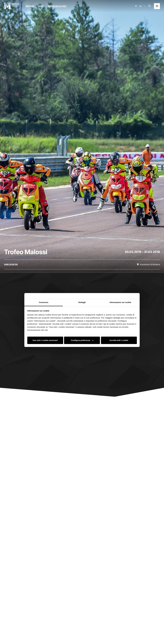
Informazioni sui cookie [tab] (120, 302)
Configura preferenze (82, 340)
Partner (30, 6)
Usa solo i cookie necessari (45, 340)
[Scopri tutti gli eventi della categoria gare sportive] (11, 264)
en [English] (140, 6)
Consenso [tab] (43, 302)
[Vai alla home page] (11, 6)
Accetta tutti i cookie (118, 340)
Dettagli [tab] (82, 302)
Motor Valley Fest (57, 6)
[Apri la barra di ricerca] (149, 6)
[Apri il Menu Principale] (157, 6)
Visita (41, 6)
